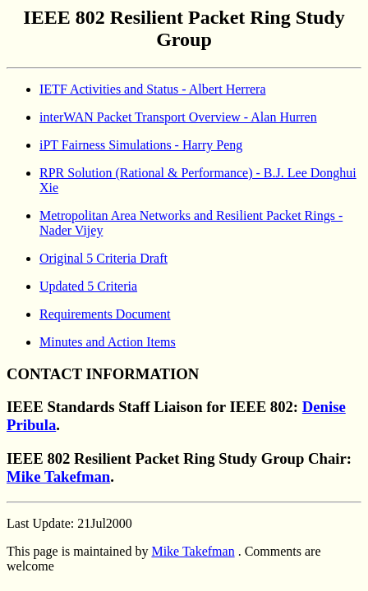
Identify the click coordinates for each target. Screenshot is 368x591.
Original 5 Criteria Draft (103, 258)
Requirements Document (105, 314)
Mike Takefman (58, 476)
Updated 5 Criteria (88, 286)
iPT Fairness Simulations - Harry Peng (140, 145)
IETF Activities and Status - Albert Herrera (152, 89)
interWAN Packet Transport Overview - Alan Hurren (178, 117)
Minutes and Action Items (107, 342)
